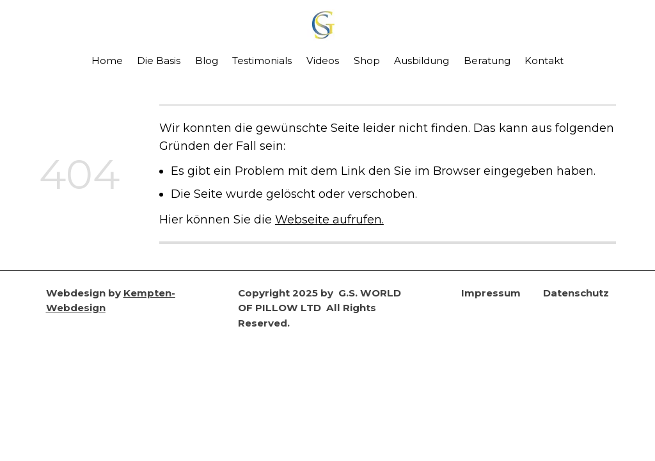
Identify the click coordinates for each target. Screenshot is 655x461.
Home (107, 60)
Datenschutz (576, 293)
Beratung (487, 60)
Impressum (491, 293)
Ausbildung (421, 60)
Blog (206, 60)
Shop (367, 60)
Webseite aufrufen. (329, 219)
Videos (322, 60)
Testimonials (262, 60)
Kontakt (544, 60)
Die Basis (158, 60)
